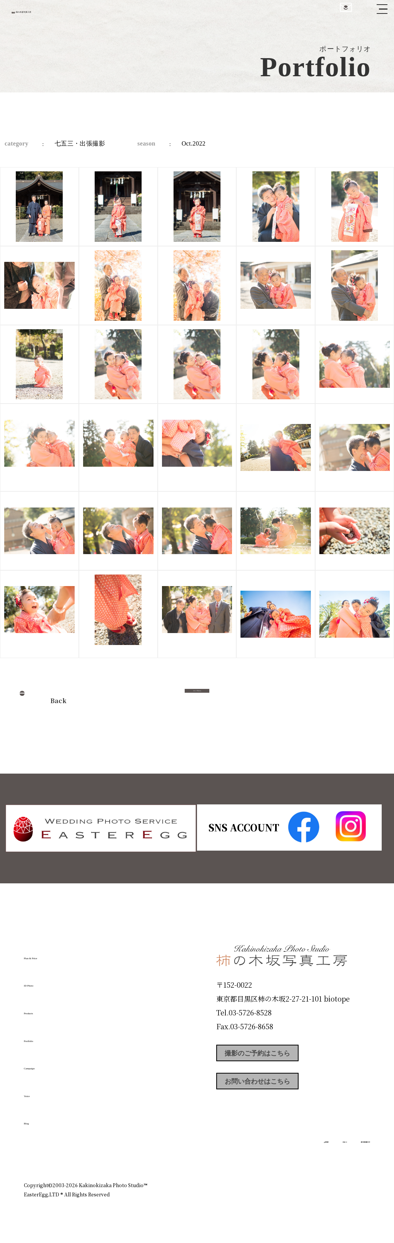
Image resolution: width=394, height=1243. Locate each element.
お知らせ (302, 1152)
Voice (38, 1091)
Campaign (49, 1063)
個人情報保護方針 (348, 1152)
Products (45, 1008)
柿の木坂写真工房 (69, 15)
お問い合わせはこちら (274, 1090)
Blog (36, 1119)
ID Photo (46, 981)
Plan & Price (55, 953)
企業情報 (267, 1152)
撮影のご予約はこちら (274, 1055)
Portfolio (46, 1036)
